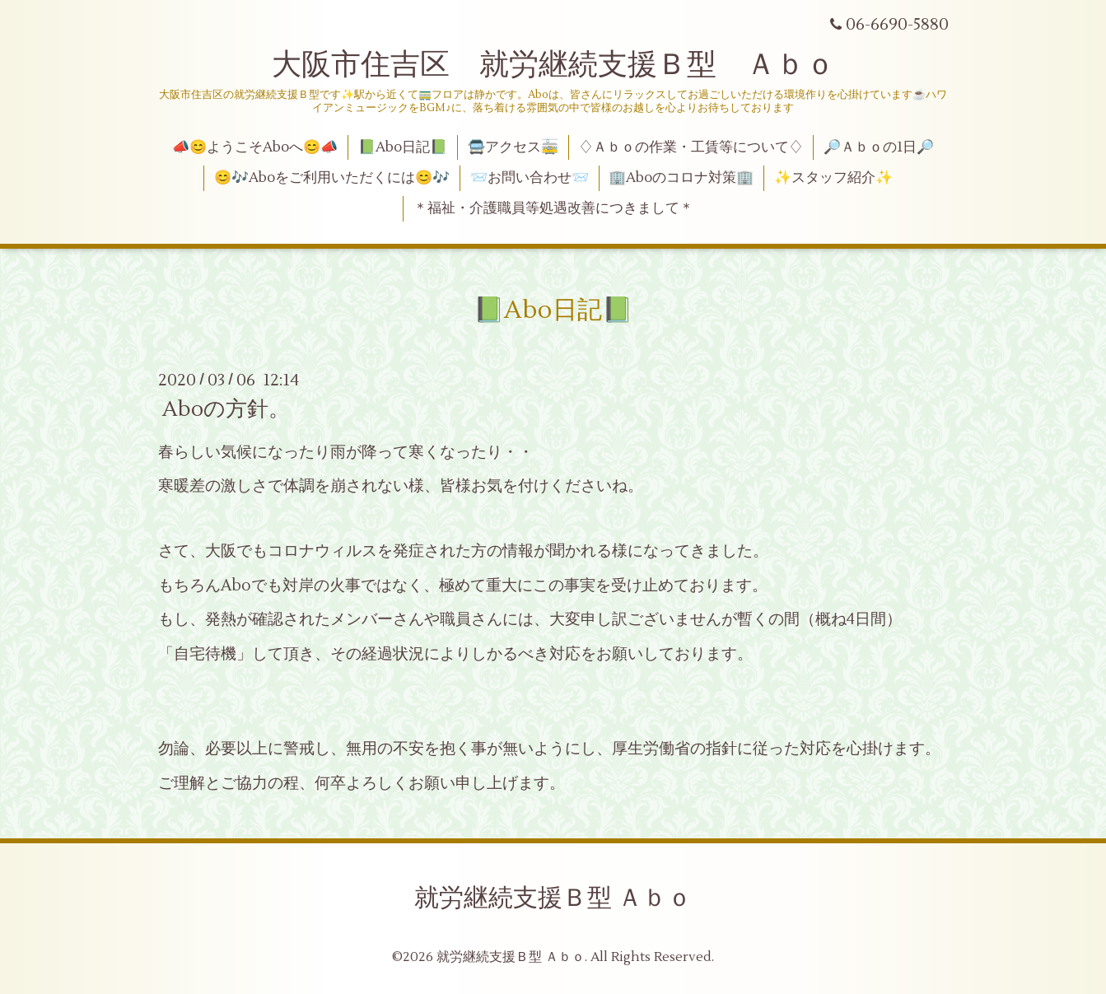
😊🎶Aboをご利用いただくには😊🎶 (332, 178)
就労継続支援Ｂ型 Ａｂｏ (553, 898)
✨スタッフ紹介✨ (833, 178)
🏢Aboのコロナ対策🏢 (681, 178)
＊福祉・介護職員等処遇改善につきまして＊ (553, 208)
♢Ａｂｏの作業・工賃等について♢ (691, 147)
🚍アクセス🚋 (513, 147)
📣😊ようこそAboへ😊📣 (255, 147)
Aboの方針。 (226, 409)
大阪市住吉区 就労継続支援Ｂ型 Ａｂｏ (553, 65)
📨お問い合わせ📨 (529, 178)
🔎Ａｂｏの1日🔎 (879, 147)
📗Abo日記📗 (402, 147)
